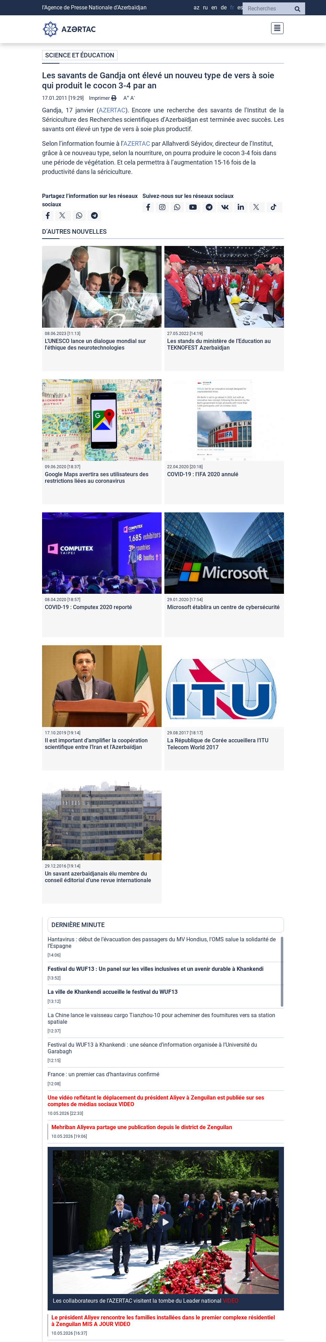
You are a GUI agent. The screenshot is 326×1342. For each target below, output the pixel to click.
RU (205, 7)
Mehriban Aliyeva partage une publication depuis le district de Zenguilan (141, 1127)
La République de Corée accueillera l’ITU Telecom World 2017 (217, 743)
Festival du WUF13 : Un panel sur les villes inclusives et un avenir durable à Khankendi (155, 969)
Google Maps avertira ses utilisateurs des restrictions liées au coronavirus (96, 477)
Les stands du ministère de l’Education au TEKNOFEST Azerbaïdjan (219, 344)
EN (214, 7)
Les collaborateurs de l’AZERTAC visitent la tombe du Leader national (145, 1300)
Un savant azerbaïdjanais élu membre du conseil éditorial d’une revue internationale (98, 877)
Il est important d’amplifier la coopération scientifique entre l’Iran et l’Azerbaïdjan (96, 743)
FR (232, 7)
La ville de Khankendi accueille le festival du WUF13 (113, 992)
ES (240, 7)
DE (224, 7)
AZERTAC (112, 110)
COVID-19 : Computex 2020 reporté (88, 607)
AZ (196, 7)
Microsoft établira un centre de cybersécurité (223, 607)
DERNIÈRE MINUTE (78, 924)
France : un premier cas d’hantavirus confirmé (103, 1074)
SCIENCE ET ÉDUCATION (79, 55)
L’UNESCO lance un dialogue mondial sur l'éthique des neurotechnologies (95, 344)
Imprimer (102, 98)
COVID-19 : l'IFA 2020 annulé (202, 474)
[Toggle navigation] (275, 27)
